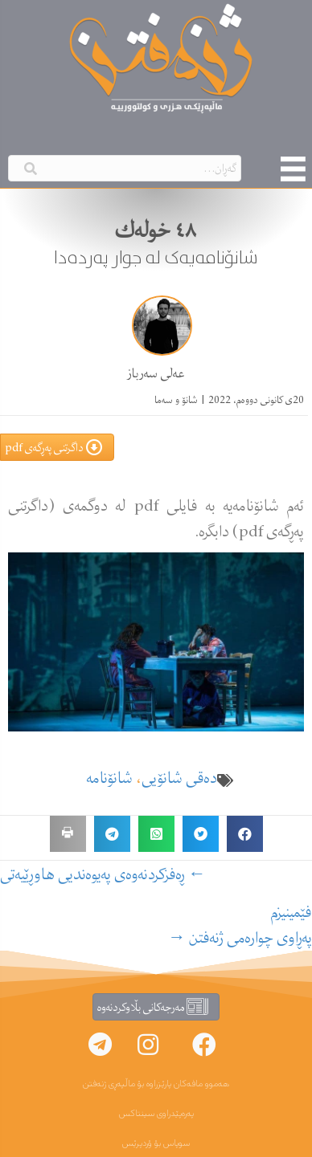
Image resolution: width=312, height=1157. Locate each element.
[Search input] (124, 168)
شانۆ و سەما (176, 399)
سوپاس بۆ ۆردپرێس (156, 1143)
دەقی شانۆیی (179, 777)
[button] (204, 1045)
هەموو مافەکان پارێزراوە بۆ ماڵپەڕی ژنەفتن (156, 1084)
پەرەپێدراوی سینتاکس (156, 1113)
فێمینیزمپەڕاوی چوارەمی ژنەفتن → (240, 925)
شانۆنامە (110, 777)
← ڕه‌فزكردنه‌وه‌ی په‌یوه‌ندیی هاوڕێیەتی (103, 874)
